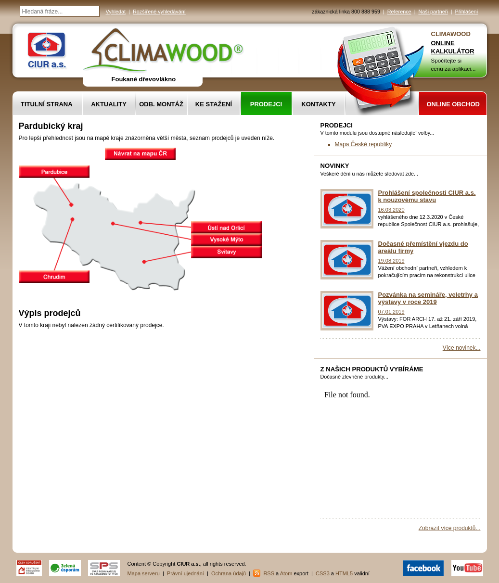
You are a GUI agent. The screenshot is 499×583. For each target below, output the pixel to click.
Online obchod (453, 104)
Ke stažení (213, 104)
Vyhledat (116, 11)
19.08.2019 (391, 261)
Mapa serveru (144, 573)
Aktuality (109, 104)
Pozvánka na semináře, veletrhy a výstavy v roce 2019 (428, 298)
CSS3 (323, 573)
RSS (268, 573)
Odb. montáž (161, 104)
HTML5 (344, 573)
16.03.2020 (391, 210)
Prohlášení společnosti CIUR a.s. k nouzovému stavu (427, 196)
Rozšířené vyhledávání (159, 11)
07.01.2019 (391, 312)
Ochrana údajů (228, 573)
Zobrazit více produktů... (450, 528)
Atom (286, 573)
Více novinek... (462, 347)
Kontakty (318, 104)
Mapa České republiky (363, 144)
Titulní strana (47, 104)
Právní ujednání (185, 573)
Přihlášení (466, 11)
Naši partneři (433, 11)
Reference (399, 11)
